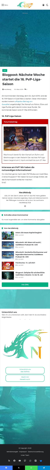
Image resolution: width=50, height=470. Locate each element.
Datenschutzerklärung (36, 451)
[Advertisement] (25, 40)
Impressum (23, 451)
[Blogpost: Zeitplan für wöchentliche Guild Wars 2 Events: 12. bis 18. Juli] (8, 275)
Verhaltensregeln (12, 451)
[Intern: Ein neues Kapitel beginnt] (8, 236)
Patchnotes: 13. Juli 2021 (25, 263)
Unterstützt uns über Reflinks (25, 370)
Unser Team (25, 455)
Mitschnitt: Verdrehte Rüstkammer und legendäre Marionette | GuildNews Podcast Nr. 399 (31, 254)
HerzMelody (7, 89)
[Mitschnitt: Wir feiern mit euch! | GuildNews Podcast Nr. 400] (8, 245)
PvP (5, 70)
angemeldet (13, 219)
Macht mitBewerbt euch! (25, 378)
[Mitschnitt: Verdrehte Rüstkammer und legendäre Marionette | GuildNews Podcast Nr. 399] (8, 255)
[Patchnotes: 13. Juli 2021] (8, 266)
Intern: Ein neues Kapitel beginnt (29, 233)
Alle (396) (25, 285)
